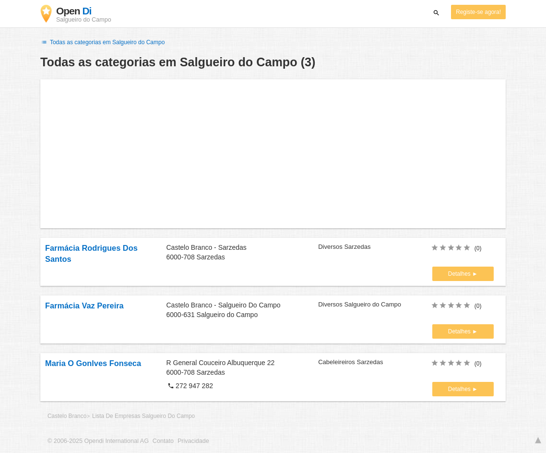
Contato (163, 441)
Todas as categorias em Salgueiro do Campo (102, 42)
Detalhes (460, 273)
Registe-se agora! (478, 12)
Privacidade (193, 441)
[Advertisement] (273, 153)
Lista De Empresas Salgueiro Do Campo (143, 416)
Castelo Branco (66, 416)
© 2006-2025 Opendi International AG (98, 441)
